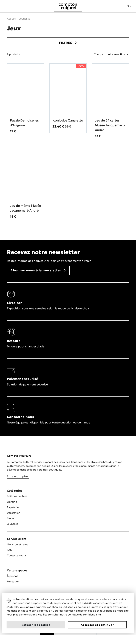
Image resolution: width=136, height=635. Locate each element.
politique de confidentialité (84, 614)
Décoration (13, 512)
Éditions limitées (17, 496)
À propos (12, 576)
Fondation (13, 581)
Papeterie (13, 507)
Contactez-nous (16, 555)
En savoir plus (18, 476)
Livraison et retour (18, 544)
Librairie (12, 501)
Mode (10, 518)
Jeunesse (12, 523)
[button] (129, 6)
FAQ (9, 550)
